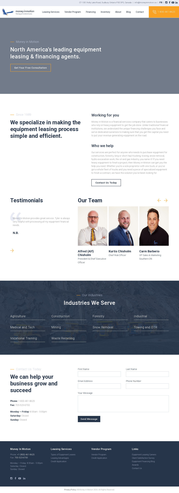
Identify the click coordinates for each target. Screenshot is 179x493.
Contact (140, 12)
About (118, 12)
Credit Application (58, 461)
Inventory (105, 12)
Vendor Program (73, 12)
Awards (135, 465)
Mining (56, 327)
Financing (91, 12)
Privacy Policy (70, 490)
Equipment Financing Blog (143, 461)
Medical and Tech (22, 327)
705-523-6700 (21, 457)
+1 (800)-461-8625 (25, 454)
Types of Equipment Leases (63, 454)
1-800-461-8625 (164, 12)
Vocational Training (23, 338)
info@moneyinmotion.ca (146, 3)
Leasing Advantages (60, 458)
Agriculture (18, 316)
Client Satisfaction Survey (143, 458)
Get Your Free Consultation (30, 67)
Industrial (140, 316)
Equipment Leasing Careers (144, 454)
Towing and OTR (145, 327)
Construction (60, 316)
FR (160, 2)
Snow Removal (103, 327)
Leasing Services (50, 12)
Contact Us (137, 468)
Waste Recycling (63, 338)
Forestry (98, 316)
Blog (128, 12)
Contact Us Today (106, 182)
